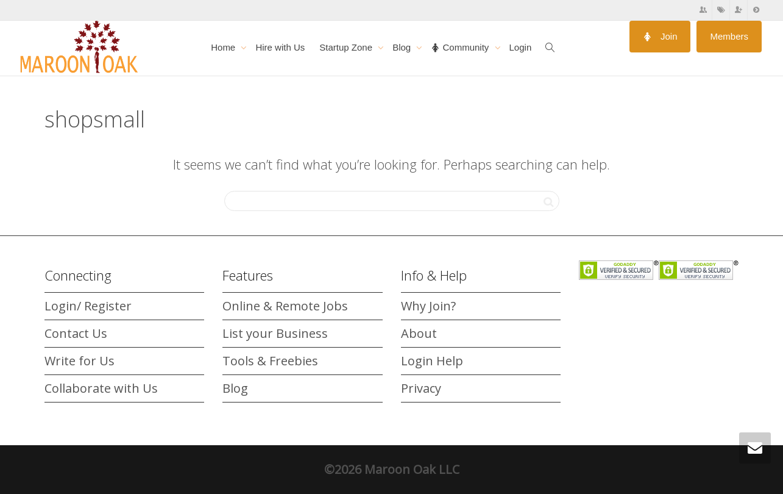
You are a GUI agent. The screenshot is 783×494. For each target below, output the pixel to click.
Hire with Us (280, 47)
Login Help (432, 361)
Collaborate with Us (101, 388)
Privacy (421, 388)
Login (520, 47)
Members (729, 36)
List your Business (275, 333)
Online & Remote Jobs (285, 306)
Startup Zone (347, 47)
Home (224, 47)
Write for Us (79, 361)
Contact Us (75, 333)
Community (461, 47)
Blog (402, 47)
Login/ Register (88, 306)
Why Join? (428, 306)
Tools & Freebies (270, 361)
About (419, 333)
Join (660, 36)
